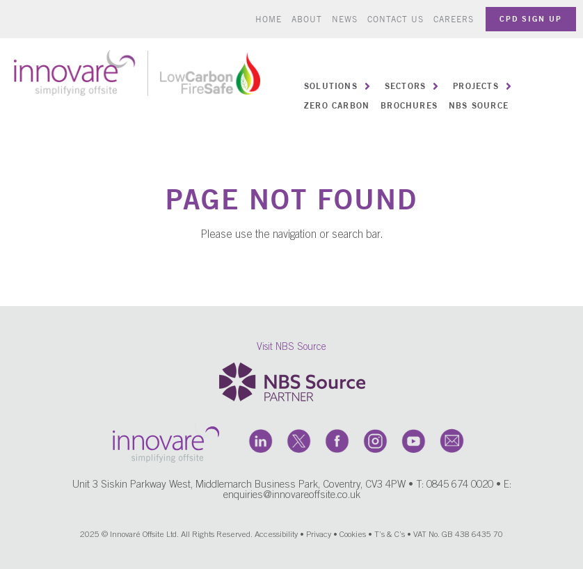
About (307, 19)
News (345, 19)
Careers (453, 19)
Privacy (318, 535)
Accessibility (276, 535)
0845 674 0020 (459, 485)
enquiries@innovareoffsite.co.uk (291, 495)
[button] (338, 86)
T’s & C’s (389, 535)
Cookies (353, 535)
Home (268, 19)
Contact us (395, 19)
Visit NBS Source (291, 348)
